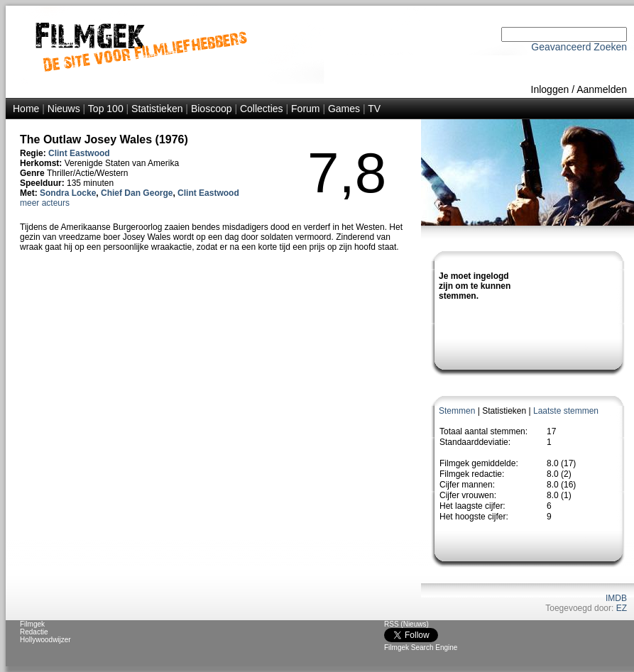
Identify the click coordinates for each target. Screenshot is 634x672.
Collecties (261, 108)
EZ (621, 608)
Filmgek (32, 624)
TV (374, 108)
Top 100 (106, 108)
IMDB (616, 598)
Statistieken (156, 108)
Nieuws (64, 108)
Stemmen (457, 411)
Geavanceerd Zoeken (579, 47)
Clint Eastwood (79, 153)
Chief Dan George (137, 193)
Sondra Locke (68, 193)
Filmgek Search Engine (420, 647)
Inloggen (550, 89)
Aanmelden (601, 89)
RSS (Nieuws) (406, 624)
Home (26, 108)
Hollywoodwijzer (45, 640)
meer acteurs (45, 203)
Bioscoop (211, 108)
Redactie (34, 632)
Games (344, 108)
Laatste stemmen (566, 411)
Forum (305, 108)
